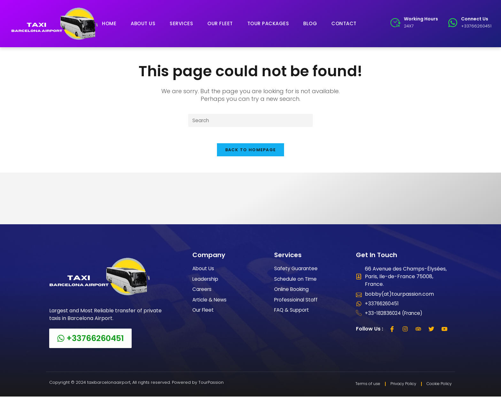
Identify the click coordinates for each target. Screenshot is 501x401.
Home (109, 23)
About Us (143, 23)
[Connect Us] (453, 23)
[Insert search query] (250, 121)
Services (181, 23)
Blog (310, 23)
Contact (344, 23)
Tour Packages (268, 23)
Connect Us (474, 19)
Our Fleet (220, 23)
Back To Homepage (250, 153)
